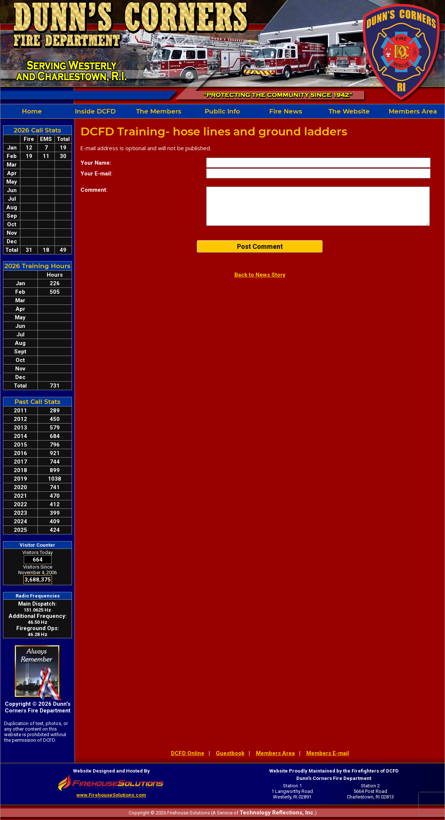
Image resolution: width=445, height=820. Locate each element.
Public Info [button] (222, 111)
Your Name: (95, 162)
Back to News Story (260, 274)
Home (32, 111)
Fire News (285, 111)
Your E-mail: (96, 173)
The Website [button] (349, 111)
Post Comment (260, 246)
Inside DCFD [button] (95, 111)
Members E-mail (327, 753)
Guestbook (230, 753)
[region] (222, 111)
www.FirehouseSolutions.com (111, 795)
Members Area (413, 111)
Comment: (94, 190)
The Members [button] (158, 111)
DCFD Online (187, 753)
